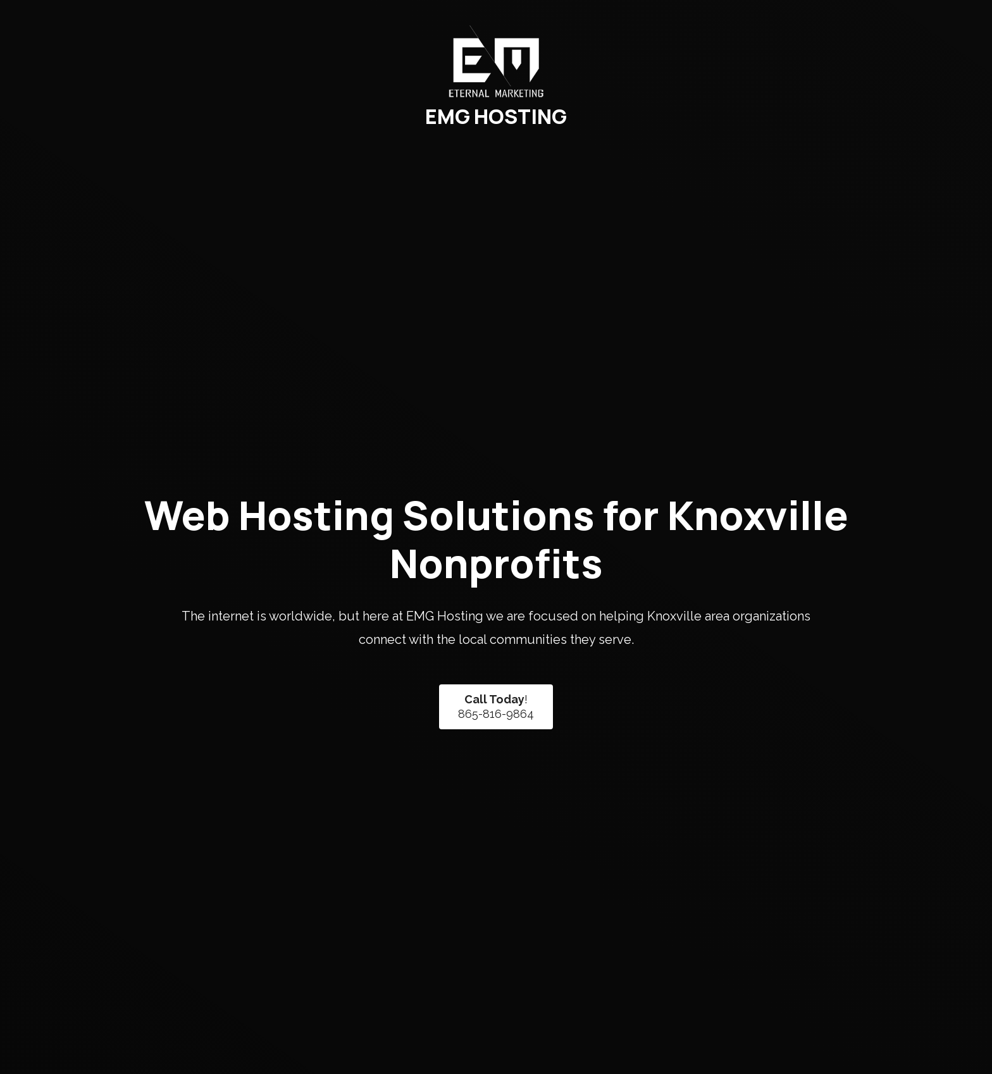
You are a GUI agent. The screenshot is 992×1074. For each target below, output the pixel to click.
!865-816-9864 (496, 706)
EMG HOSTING (496, 116)
